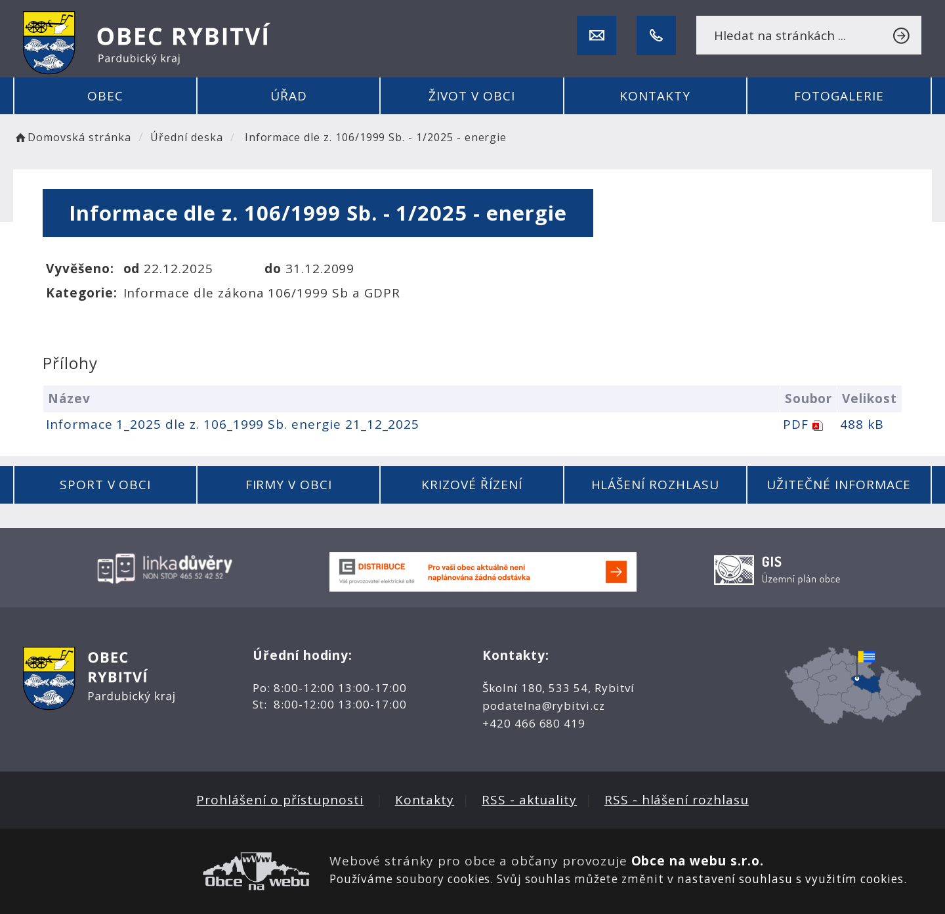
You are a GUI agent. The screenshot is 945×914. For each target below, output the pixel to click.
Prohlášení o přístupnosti (280, 799)
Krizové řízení (471, 484)
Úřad (288, 95)
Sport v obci (105, 484)
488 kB (862, 424)
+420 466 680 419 (533, 723)
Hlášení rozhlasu (655, 484)
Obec (105, 95)
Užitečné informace (838, 484)
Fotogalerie (838, 95)
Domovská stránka (72, 137)
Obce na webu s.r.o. (697, 860)
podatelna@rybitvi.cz (543, 705)
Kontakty (655, 95)
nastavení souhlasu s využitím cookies (790, 878)
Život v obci (471, 95)
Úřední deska (186, 137)
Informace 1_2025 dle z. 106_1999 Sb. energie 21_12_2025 (232, 424)
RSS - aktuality (529, 799)
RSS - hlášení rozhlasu (676, 799)
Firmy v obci (288, 484)
